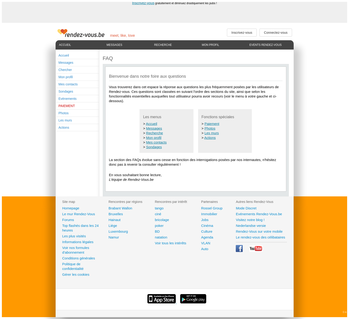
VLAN (205, 243)
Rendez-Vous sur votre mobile (259, 231)
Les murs (65, 120)
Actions (64, 127)
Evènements (68, 99)
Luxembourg (118, 231)
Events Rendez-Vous (265, 45)
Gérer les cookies (76, 274)
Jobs (205, 220)
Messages (114, 45)
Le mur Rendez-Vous (78, 214)
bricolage (162, 220)
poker (159, 226)
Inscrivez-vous (143, 3)
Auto (204, 249)
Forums (68, 220)
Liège (113, 226)
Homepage (70, 208)
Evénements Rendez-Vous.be (259, 214)
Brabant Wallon (120, 208)
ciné (158, 214)
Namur (114, 237)
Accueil (65, 45)
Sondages (66, 91)
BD (157, 231)
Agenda (207, 237)
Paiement (211, 124)
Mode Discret (246, 208)
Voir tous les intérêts (170, 243)
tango (159, 208)
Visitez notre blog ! (250, 220)
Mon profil (210, 45)
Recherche (163, 45)
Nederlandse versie (251, 226)
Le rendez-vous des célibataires (260, 237)
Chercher (65, 70)
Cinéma (207, 226)
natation (161, 237)
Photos (64, 113)
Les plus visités (74, 236)
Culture (206, 231)
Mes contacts (68, 84)
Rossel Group (212, 208)
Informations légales (77, 242)
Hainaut (115, 220)
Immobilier (209, 214)
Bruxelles (116, 214)
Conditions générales (78, 258)
